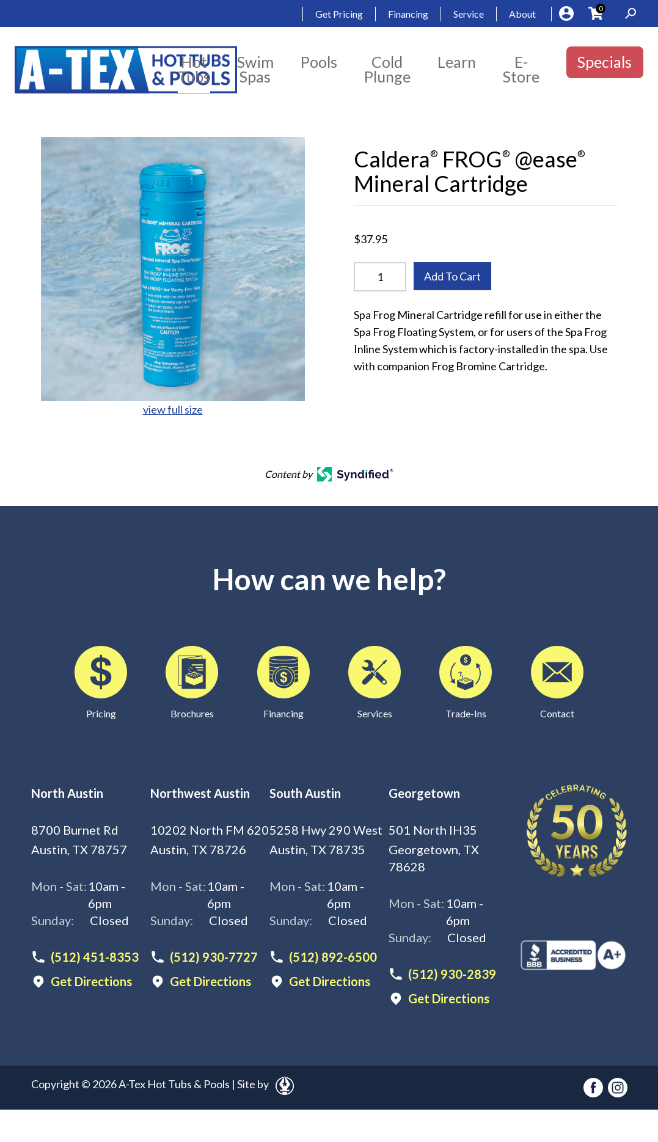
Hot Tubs (194, 69)
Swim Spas (255, 69)
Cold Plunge (387, 69)
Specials (604, 62)
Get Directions (91, 981)
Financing (408, 14)
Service (468, 14)
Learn (456, 62)
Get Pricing (339, 14)
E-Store (521, 69)
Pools (319, 62)
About (522, 14)
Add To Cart (452, 276)
